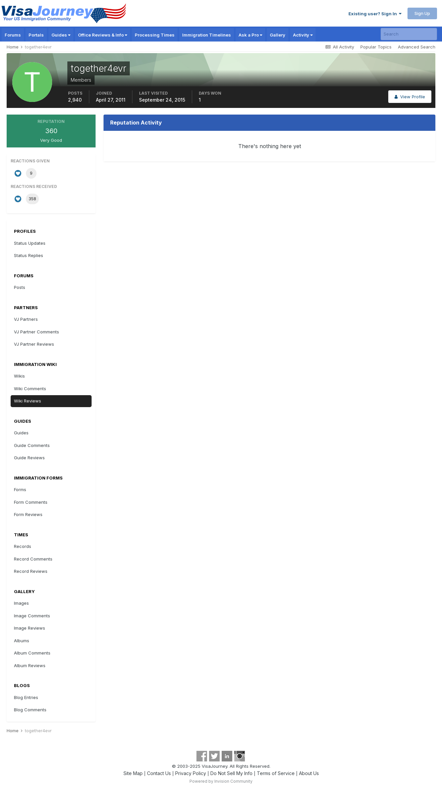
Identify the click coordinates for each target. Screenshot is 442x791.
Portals (36, 35)
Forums (13, 35)
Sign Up (422, 13)
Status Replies (28, 255)
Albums (21, 640)
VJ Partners (26, 319)
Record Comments (33, 559)
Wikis (19, 376)
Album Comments (32, 653)
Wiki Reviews (27, 400)
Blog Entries (26, 697)
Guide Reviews (29, 457)
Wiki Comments (30, 388)
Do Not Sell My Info (231, 773)
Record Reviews (30, 571)
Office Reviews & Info (102, 35)
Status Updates (29, 243)
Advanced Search (416, 46)
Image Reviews (29, 628)
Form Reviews (28, 514)
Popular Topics (376, 46)
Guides (60, 35)
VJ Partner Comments (36, 331)
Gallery (277, 35)
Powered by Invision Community (221, 781)
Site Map (133, 773)
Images (21, 603)
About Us (309, 773)
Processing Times (155, 35)
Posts (19, 287)
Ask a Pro (250, 35)
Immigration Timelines (206, 35)
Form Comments (30, 502)
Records (22, 546)
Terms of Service (276, 773)
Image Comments (32, 615)
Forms (20, 489)
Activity (303, 35)
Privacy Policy (190, 773)
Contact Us (159, 773)
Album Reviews (29, 665)
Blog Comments (30, 709)
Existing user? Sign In (375, 13)
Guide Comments (32, 445)
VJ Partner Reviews (34, 344)
